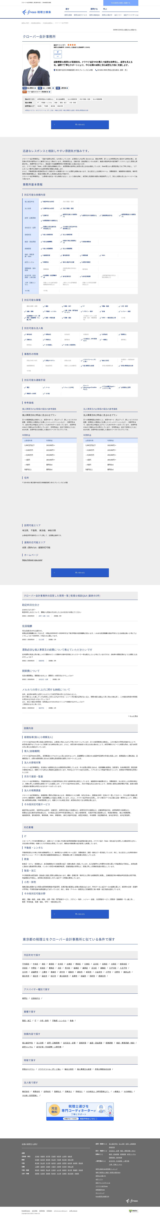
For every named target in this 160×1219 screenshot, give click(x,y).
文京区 (60, 964)
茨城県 (37, 1160)
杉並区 (42, 968)
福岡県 (37, 1174)
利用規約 (49, 1211)
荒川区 (67, 968)
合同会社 (47, 1091)
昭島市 (71, 972)
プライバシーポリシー (60, 1211)
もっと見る (134, 716)
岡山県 (48, 1170)
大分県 (59, 1174)
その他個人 (128, 1091)
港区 (43, 964)
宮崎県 (64, 1174)
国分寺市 (25, 976)
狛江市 (53, 976)
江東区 (87, 964)
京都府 (48, 1167)
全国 (23, 1153)
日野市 (117, 972)
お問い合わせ (73, 1211)
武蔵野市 (34, 972)
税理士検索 (68, 15)
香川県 (70, 1170)
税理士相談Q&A (94, 15)
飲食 (72, 1021)
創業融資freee (100, 1190)
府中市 (62, 972)
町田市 (88, 972)
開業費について (31, 670)
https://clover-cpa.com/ (32, 560)
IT (35, 1021)
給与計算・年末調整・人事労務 (48, 1047)
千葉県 (59, 1160)
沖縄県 (77, 1174)
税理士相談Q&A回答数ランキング (106, 1169)
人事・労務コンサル (115, 1164)
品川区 (96, 964)
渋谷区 (25, 968)
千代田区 (25, 964)
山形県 (64, 1156)
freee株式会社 (26, 1211)
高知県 (81, 1170)
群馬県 (48, 1160)
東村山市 (127, 972)
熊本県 (53, 1174)
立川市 (25, 972)
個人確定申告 (27, 1043)
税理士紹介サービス (80, 15)
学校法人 (79, 1091)
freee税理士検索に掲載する (120, 3)
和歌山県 (70, 1167)
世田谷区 (123, 964)
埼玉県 (53, 1160)
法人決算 (41, 639)
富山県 (42, 1163)
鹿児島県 (70, 1174)
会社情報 (34, 1211)
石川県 (48, 1163)
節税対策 (41, 661)
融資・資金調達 (96, 1043)
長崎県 (48, 1174)
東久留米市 (64, 976)
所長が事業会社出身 (103, 1069)
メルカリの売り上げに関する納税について (46, 689)
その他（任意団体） (30, 1095)
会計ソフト (118, 15)
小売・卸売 (44, 1021)
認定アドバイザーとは (131, 15)
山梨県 (59, 1163)
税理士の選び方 (107, 15)
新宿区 (51, 964)
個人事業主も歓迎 (84, 1069)
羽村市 (92, 976)
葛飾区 (103, 968)
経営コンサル (27, 1047)
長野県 (64, 1163)
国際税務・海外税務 (115, 1157)
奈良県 (64, 1167)
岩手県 (48, 1156)
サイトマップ (100, 1193)
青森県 (42, 1156)
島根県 (42, 1170)
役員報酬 (27, 626)
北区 (59, 968)
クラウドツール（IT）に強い (49, 1069)
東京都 (64, 1160)
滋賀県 (42, 1167)
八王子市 (123, 968)
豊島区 (51, 968)
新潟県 (37, 1163)
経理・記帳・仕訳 (44, 616)
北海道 (37, 1156)
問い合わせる (80, 124)
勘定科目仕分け (30, 604)
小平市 (108, 972)
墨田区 (78, 964)
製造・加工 (26, 1021)
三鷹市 (44, 972)
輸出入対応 (69, 1069)
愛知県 (81, 1163)
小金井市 (98, 972)
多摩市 (74, 976)
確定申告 (41, 708)
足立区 (94, 968)
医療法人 (57, 1091)
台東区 (69, 964)
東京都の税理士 (36, 23)
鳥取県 (37, 1170)
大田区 (113, 964)
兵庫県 (59, 1167)
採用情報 (42, 1211)
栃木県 (42, 1160)
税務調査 (109, 1043)
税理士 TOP (25, 23)
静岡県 (75, 1163)
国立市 (35, 976)
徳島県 (64, 1170)
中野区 (33, 968)
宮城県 (53, 1156)
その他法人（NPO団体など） (98, 1091)
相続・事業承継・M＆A (127, 1151)
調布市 (80, 972)
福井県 (53, 1163)
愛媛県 (75, 1170)
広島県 (53, 1170)
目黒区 (104, 964)
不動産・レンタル (59, 1021)
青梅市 (53, 972)
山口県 (59, 1170)
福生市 (44, 976)
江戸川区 (112, 968)
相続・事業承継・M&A (125, 1043)
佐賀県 (42, 1174)
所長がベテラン (28, 1069)
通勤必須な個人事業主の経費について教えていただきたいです (57, 649)
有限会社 (36, 1091)
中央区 (35, 964)
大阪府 (53, 1167)
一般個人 (116, 1091)
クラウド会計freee (102, 1186)
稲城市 (83, 976)
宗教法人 (68, 1091)
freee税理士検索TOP (102, 1196)
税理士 (25, 998)
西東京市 (102, 976)
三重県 (37, 1167)
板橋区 (76, 968)
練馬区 (85, 968)
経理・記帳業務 (53, 1043)
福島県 (70, 1156)
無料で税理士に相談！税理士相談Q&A (108, 1172)
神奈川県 (70, 1160)
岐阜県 (70, 1163)
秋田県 (59, 1156)
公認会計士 (35, 998)
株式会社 (25, 1091)
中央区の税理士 (48, 23)
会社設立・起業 (43, 679)
